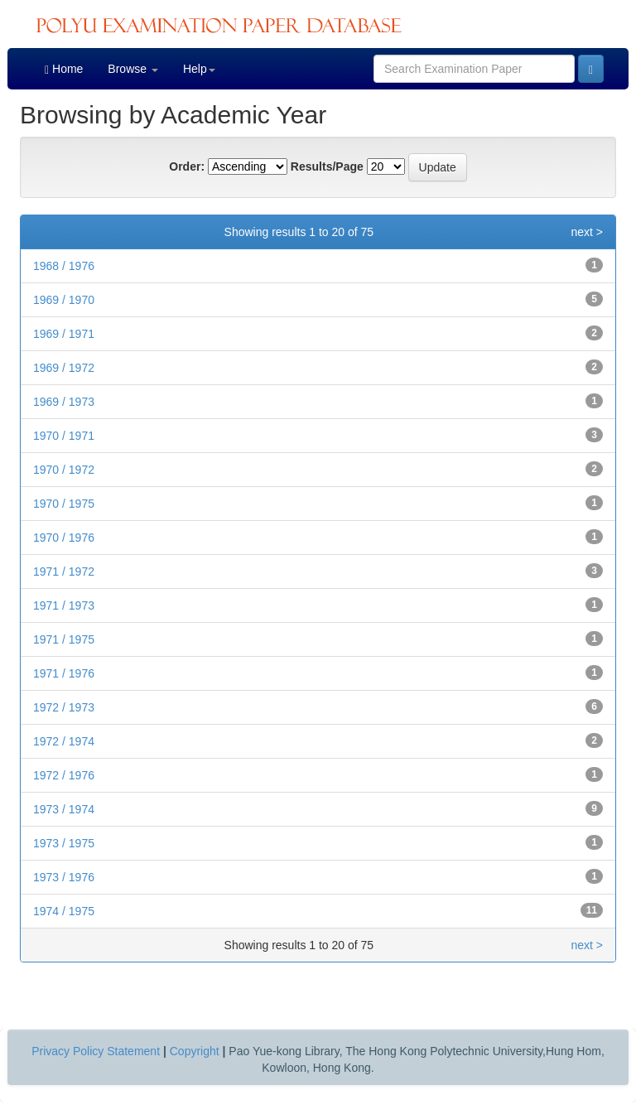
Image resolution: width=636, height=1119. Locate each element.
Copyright (194, 1051)
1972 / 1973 (63, 707)
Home (64, 69)
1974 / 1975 (63, 911)
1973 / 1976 (63, 877)
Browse (133, 68)
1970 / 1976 (63, 537)
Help (199, 68)
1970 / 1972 (63, 469)
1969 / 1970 (63, 299)
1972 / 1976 (63, 775)
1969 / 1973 (63, 401)
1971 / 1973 (63, 605)
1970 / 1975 (63, 503)
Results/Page (327, 166)
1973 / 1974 (63, 809)
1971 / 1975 (63, 639)
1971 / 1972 (63, 571)
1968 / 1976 (63, 266)
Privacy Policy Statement (95, 1051)
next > (587, 232)
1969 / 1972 (63, 367)
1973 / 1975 (63, 843)
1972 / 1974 (63, 741)
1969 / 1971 (63, 333)
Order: (187, 166)
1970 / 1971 (63, 435)
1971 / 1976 (63, 673)
